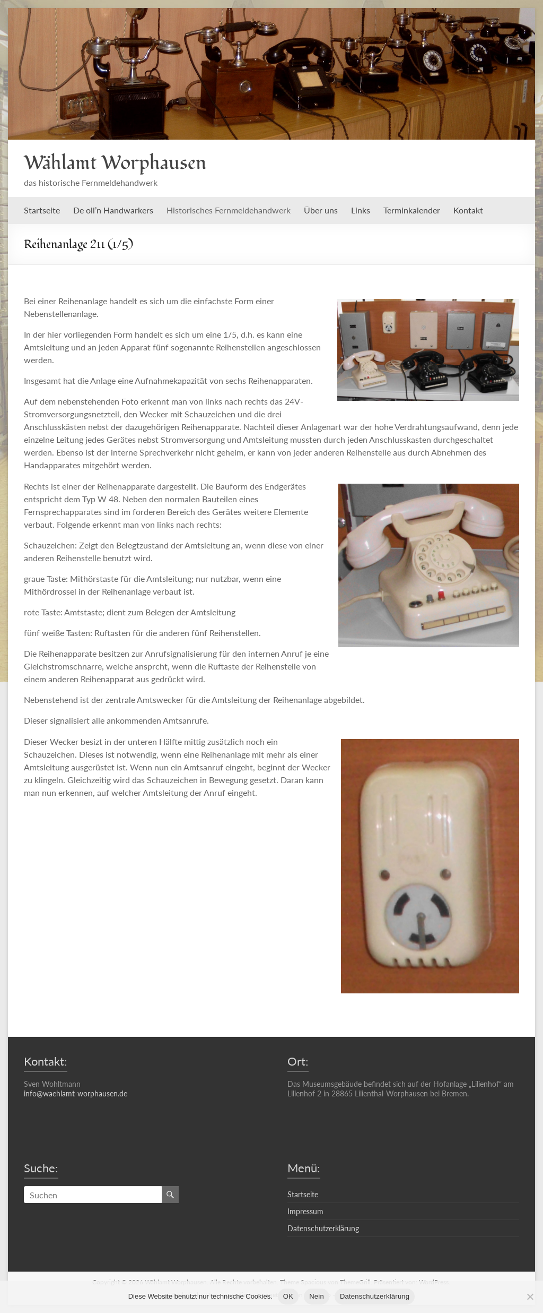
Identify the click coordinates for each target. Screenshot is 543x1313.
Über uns (321, 210)
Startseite (42, 210)
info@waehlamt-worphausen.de (75, 1093)
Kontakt (468, 210)
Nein (316, 1296)
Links (360, 210)
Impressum (305, 1211)
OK (288, 1296)
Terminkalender (411, 210)
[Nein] (529, 1296)
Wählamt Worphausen (115, 163)
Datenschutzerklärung (323, 1228)
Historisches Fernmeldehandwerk (229, 210)
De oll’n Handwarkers (113, 210)
